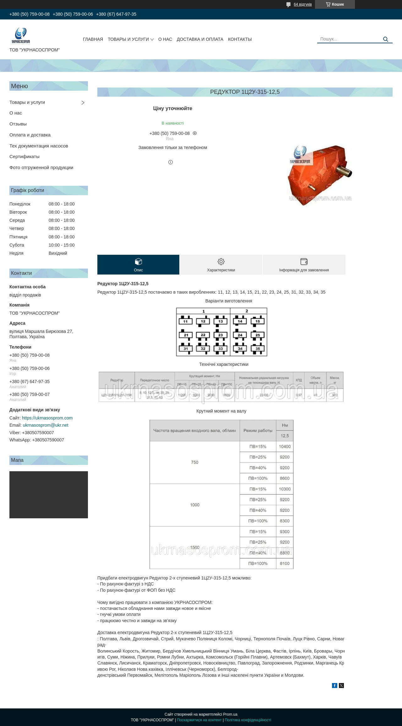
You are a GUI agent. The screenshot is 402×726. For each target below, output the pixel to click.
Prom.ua (230, 714)
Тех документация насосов (38, 145)
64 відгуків (303, 4)
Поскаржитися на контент (199, 720)
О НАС (165, 39)
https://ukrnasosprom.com (47, 417)
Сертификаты (24, 156)
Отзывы (18, 123)
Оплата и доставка (30, 134)
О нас (15, 112)
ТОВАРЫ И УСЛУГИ (128, 39)
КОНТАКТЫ (240, 39)
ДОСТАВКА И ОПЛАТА (200, 39)
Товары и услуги (27, 102)
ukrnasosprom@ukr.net (45, 425)
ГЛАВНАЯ (93, 39)
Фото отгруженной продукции (41, 167)
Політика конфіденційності (248, 720)
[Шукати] (385, 39)
